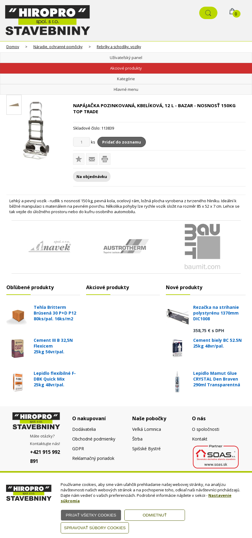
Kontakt (199, 439)
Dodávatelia (84, 429)
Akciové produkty (126, 68)
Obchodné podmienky (93, 439)
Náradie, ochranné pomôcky (57, 46)
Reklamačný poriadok (93, 458)
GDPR (78, 448)
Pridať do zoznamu (121, 142)
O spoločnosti (205, 429)
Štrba (137, 439)
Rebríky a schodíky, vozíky (119, 46)
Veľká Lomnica (146, 429)
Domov (12, 46)
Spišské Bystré (146, 448)
